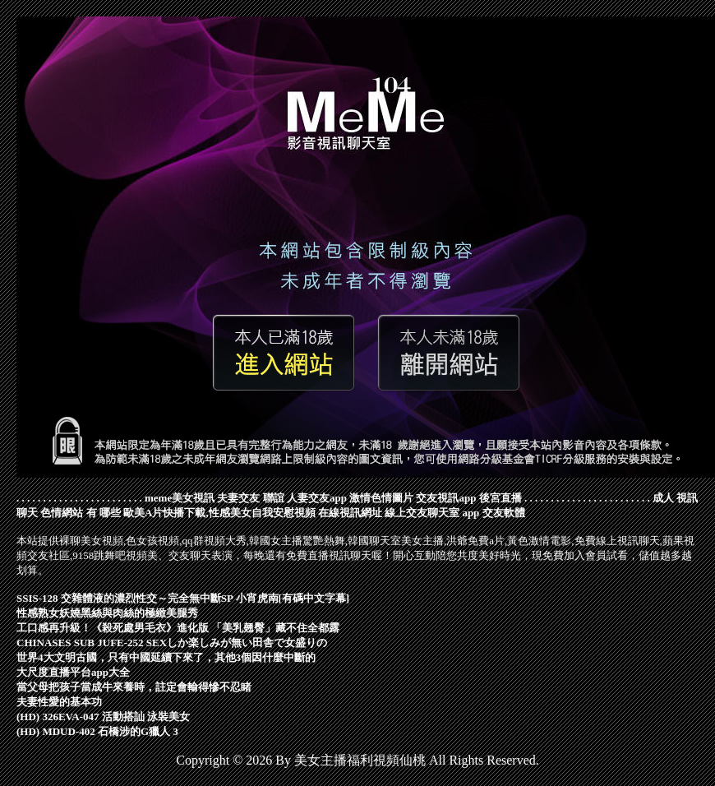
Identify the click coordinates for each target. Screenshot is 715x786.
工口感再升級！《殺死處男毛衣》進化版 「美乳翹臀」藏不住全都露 (177, 628)
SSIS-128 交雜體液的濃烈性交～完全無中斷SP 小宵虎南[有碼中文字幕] (182, 598)
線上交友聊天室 (422, 512)
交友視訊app (446, 498)
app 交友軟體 (493, 512)
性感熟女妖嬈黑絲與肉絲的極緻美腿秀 (107, 613)
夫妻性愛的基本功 (59, 702)
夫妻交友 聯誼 (250, 498)
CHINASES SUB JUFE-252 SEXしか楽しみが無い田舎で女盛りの (171, 642)
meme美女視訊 (179, 498)
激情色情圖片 (381, 498)
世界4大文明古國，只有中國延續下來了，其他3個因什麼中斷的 (166, 657)
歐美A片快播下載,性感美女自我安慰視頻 (219, 512)
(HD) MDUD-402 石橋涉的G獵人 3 (97, 731)
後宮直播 (500, 498)
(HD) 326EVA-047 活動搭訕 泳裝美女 (103, 716)
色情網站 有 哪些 (80, 512)
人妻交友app (317, 498)
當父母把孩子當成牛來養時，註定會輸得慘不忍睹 (133, 687)
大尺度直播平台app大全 (73, 672)
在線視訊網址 (350, 512)
